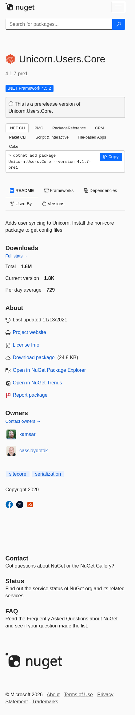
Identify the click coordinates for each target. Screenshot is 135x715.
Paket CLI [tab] (17, 137)
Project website (29, 332)
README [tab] (22, 190)
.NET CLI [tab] (17, 128)
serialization (48, 474)
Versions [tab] (53, 204)
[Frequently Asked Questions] (12, 611)
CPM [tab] (99, 128)
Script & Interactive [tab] (52, 137)
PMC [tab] (38, 128)
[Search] (118, 24)
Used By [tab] (21, 204)
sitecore (17, 474)
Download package (34, 357)
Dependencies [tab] (100, 190)
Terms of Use (78, 694)
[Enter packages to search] (59, 24)
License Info (26, 345)
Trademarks (45, 701)
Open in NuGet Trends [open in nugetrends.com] (37, 382)
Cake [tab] (13, 146)
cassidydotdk (33, 450)
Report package (30, 395)
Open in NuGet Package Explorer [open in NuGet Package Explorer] (49, 370)
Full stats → (17, 255)
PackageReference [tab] (69, 128)
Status (15, 581)
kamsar (27, 434)
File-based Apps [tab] (92, 137)
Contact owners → (23, 421)
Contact (17, 558)
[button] (111, 157)
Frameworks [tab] (58, 190)
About (53, 694)
